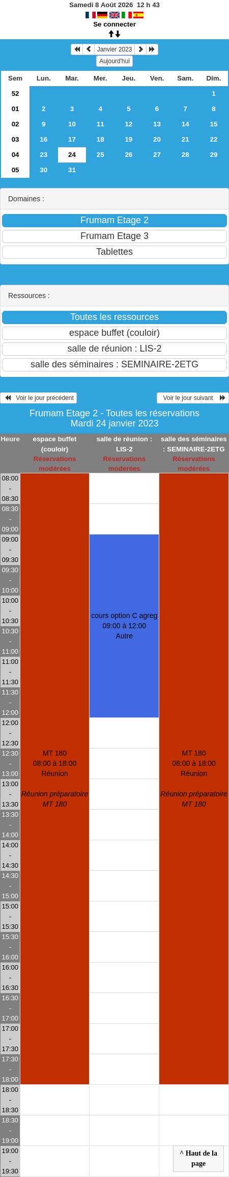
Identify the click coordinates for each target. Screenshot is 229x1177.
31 (72, 170)
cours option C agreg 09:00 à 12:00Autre (124, 625)
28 (185, 154)
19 (128, 139)
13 (157, 124)
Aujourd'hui (114, 61)
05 (15, 170)
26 (128, 154)
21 (185, 139)
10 (72, 124)
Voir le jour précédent (38, 398)
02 (15, 124)
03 (15, 139)
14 (185, 124)
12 (128, 124)
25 (100, 154)
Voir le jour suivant (193, 398)
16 (43, 139)
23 (43, 154)
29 (213, 154)
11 (100, 124)
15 (213, 124)
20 (157, 139)
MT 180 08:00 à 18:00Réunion (55, 778)
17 (72, 139)
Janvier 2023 (114, 49)
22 (213, 139)
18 (100, 139)
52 (15, 93)
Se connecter (114, 24)
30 (43, 170)
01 (15, 109)
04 (15, 154)
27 (157, 154)
